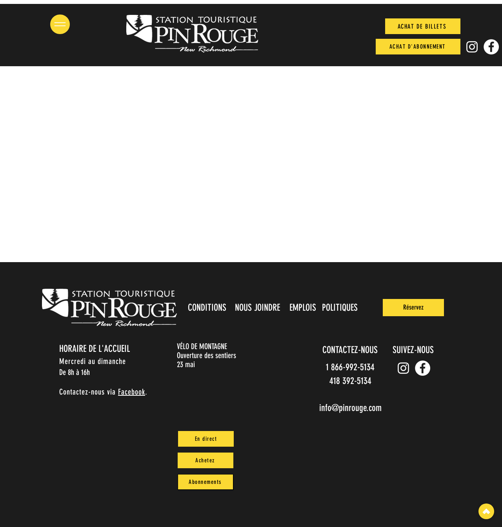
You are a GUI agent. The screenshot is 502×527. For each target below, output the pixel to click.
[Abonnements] (205, 482)
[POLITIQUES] (340, 307)
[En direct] (206, 439)
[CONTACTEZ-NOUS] (350, 350)
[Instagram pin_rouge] (472, 46)
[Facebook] (491, 46)
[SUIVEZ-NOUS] (413, 350)
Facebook (131, 392)
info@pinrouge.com (350, 407)
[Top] (486, 511)
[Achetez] (205, 460)
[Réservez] (413, 307)
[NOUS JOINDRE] (258, 307)
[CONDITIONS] (207, 307)
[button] (60, 24)
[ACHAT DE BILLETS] (422, 26)
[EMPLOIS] (303, 307)
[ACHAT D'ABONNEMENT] (418, 46)
